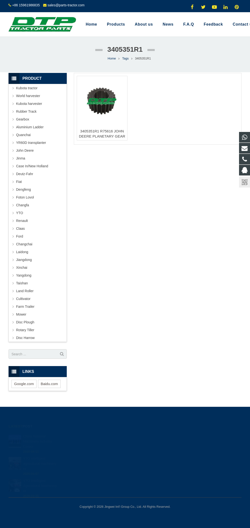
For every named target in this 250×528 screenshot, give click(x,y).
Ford (19, 236)
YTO (19, 213)
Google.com (24, 384)
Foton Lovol (25, 197)
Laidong (22, 252)
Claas (20, 228)
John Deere (25, 150)
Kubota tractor (27, 88)
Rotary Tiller (25, 330)
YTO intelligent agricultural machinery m (40, 459)
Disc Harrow (25, 338)
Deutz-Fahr (24, 174)
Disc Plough (25, 322)
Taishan (22, 283)
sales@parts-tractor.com (66, 5)
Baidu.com (49, 384)
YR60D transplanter (31, 143)
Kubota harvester (29, 104)
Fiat (19, 182)
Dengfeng (23, 189)
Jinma (20, 158)
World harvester (28, 96)
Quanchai (23, 135)
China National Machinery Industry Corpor (37, 437)
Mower (21, 314)
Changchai (24, 244)
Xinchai (21, 267)
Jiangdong (24, 260)
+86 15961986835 (26, 5)
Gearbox (22, 119)
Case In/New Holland (32, 166)
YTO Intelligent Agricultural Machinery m (40, 481)
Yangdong (23, 275)
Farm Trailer (25, 307)
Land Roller (25, 291)
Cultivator (23, 299)
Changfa (22, 205)
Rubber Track (26, 111)
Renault (22, 221)
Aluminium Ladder (30, 127)
